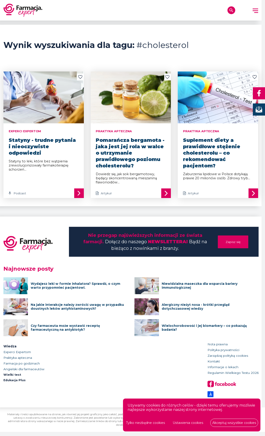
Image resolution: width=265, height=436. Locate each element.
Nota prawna (218, 348)
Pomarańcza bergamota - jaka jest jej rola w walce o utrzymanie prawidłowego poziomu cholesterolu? (130, 153)
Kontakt (214, 365)
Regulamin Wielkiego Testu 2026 (233, 377)
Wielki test (12, 379)
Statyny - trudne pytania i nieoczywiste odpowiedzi (42, 146)
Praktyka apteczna (17, 362)
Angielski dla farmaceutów (23, 373)
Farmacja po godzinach (21, 367)
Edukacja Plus (15, 384)
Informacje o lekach (223, 371)
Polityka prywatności (223, 354)
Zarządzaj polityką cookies (228, 360)
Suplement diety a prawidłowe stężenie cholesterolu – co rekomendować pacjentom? (211, 153)
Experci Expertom (17, 356)
